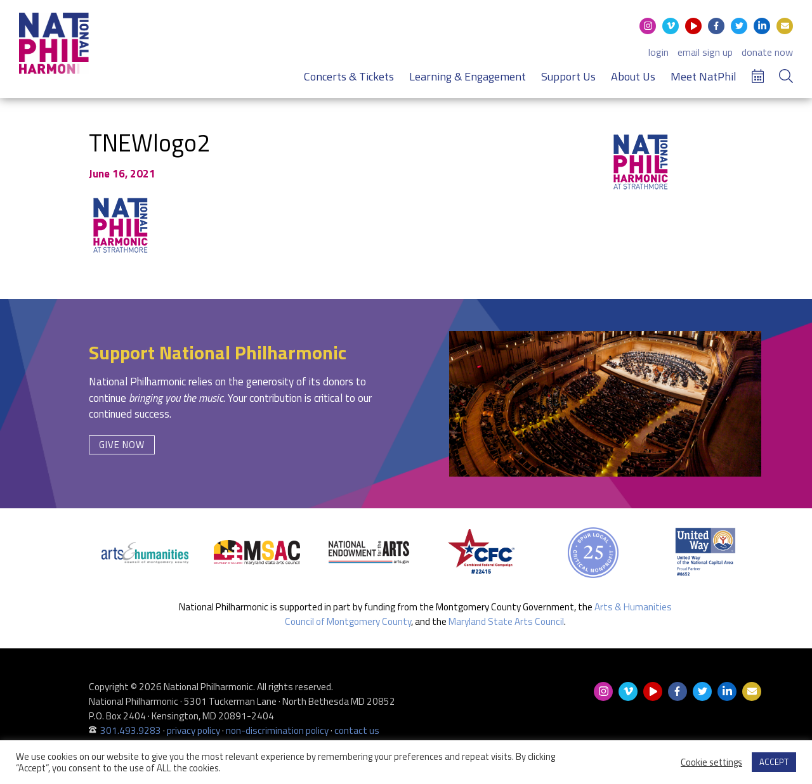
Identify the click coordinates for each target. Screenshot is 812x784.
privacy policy (193, 730)
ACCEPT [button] (774, 761)
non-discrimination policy (277, 730)
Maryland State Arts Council (506, 621)
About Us (633, 76)
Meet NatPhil (704, 76)
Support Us (568, 76)
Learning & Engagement (467, 76)
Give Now (122, 444)
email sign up (705, 52)
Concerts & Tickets (349, 76)
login (658, 52)
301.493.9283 (130, 730)
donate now (767, 52)
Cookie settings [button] (711, 762)
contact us (356, 730)
